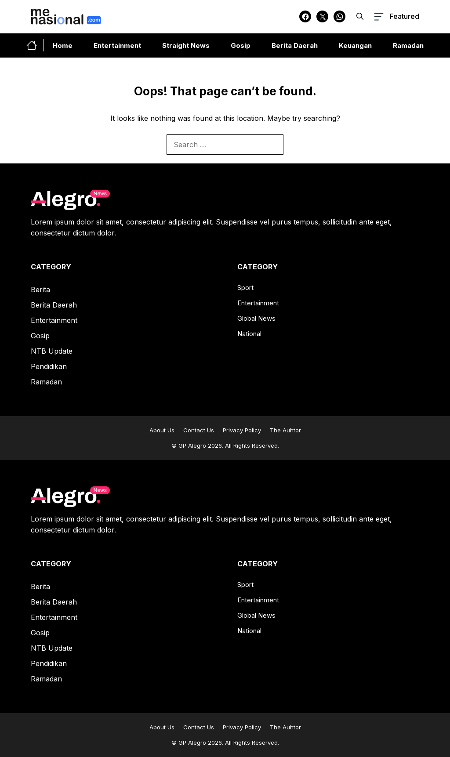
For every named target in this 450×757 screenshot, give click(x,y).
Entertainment (117, 45)
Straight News (186, 45)
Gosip (240, 45)
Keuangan (355, 45)
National (249, 334)
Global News (256, 318)
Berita (40, 289)
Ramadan (408, 45)
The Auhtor (285, 430)
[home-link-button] (35, 45)
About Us (161, 430)
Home (63, 45)
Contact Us (198, 430)
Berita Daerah (295, 45)
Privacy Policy (242, 430)
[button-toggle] (395, 16)
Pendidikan (49, 366)
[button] (359, 16)
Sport (245, 287)
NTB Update (52, 351)
